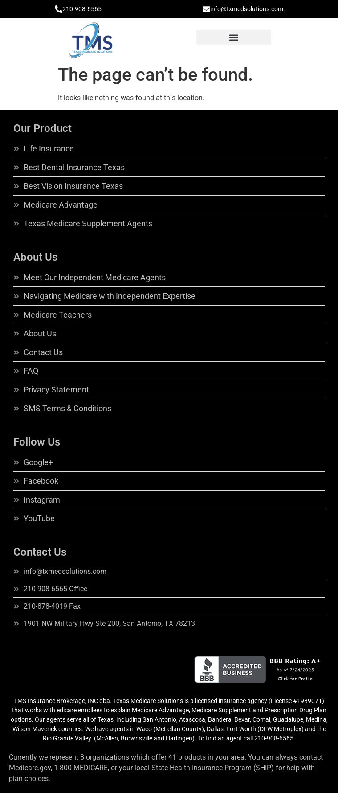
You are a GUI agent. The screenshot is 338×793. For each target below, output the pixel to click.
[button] (233, 37)
